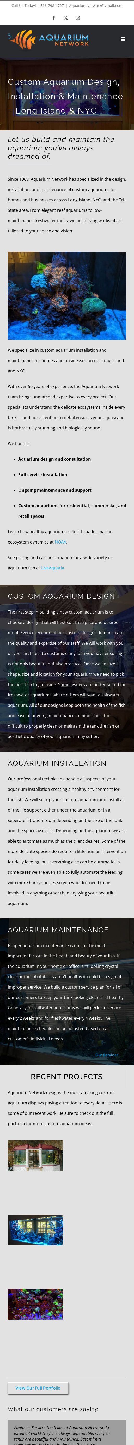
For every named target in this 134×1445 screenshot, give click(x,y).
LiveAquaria (52, 568)
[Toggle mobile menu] (123, 39)
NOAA (60, 542)
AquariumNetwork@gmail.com (96, 5)
